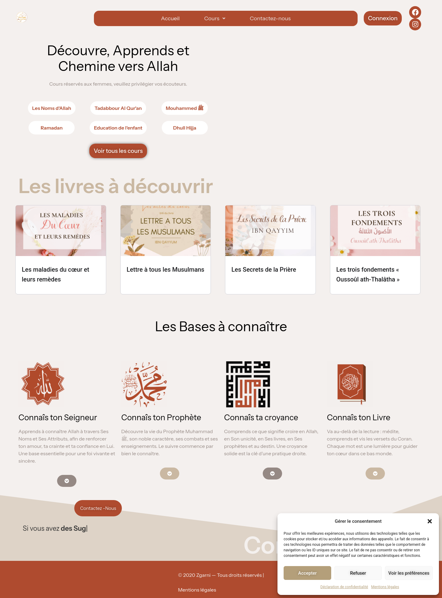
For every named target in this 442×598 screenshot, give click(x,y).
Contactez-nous (270, 18)
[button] (430, 521)
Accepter (307, 573)
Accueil (170, 18)
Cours (214, 18)
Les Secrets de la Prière (263, 269)
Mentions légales (385, 587)
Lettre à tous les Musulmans (165, 269)
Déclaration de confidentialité (344, 587)
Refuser (358, 573)
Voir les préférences (408, 573)
